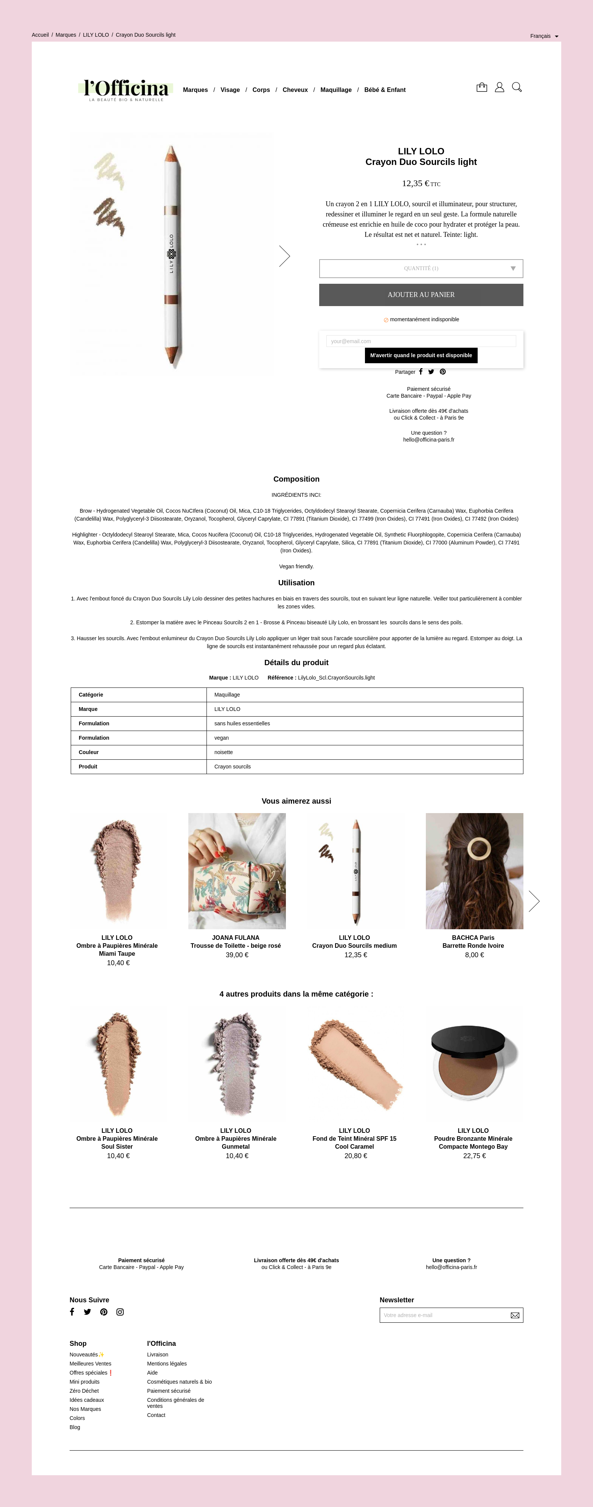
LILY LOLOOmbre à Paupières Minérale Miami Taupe (117, 946)
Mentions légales (167, 1364)
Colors (77, 1418)
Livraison (157, 1354)
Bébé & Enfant (385, 90)
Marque (218, 678)
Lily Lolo (192, 599)
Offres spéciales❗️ (92, 1373)
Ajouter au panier (421, 295)
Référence (281, 678)
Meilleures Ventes (91, 1364)
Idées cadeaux (87, 1400)
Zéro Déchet (84, 1391)
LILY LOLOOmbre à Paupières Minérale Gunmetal (235, 1139)
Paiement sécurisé (169, 1391)
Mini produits (84, 1382)
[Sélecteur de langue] (545, 36)
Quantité (417, 268)
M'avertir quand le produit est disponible (421, 355)
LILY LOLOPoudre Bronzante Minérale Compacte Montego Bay (473, 1139)
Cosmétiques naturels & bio (179, 1382)
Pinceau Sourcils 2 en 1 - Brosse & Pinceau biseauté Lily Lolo (275, 622)
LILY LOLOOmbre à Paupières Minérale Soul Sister (117, 1139)
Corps (261, 90)
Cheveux (295, 90)
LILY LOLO (421, 151)
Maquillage (336, 90)
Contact (156, 1415)
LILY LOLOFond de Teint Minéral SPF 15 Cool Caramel (355, 1139)
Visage (230, 90)
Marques (195, 90)
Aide (152, 1373)
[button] (287, 256)
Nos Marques (85, 1409)
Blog (75, 1427)
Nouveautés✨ (87, 1354)
